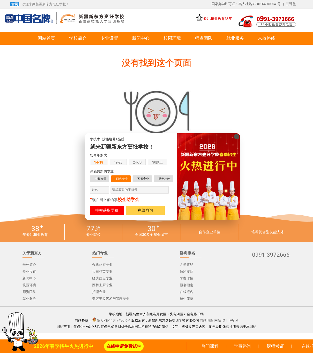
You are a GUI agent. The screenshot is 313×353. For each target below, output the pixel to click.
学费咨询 (242, 346)
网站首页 (46, 38)
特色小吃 (164, 178)
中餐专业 (100, 178)
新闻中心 (140, 38)
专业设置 (109, 38)
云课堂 (291, 4)
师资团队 (203, 38)
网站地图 (206, 320)
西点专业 (122, 178)
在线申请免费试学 (123, 346)
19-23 (118, 162)
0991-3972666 (271, 255)
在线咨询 (145, 210)
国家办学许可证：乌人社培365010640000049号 (246, 4)
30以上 (157, 162)
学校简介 (78, 38)
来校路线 (266, 38)
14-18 (98, 162)
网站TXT (220, 320)
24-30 (137, 162)
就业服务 (235, 38)
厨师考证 (275, 346)
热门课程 (210, 346)
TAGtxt (233, 320)
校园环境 (172, 38)
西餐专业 (143, 178)
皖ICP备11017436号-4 (113, 320)
